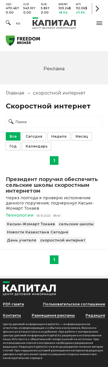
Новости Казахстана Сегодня (37, 232)
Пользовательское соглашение (74, 304)
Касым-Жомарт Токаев (31, 224)
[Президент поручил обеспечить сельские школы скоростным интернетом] (54, 185)
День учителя (21, 240)
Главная (15, 93)
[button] (99, 23)
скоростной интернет (62, 240)
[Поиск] (8, 23)
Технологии (20, 215)
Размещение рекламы (53, 315)
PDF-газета (13, 304)
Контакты (12, 315)
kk (18, 23)
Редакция (95, 315)
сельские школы (76, 224)
